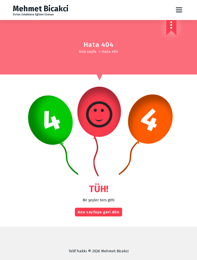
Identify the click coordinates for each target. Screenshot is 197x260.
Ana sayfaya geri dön (98, 212)
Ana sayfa (87, 51)
